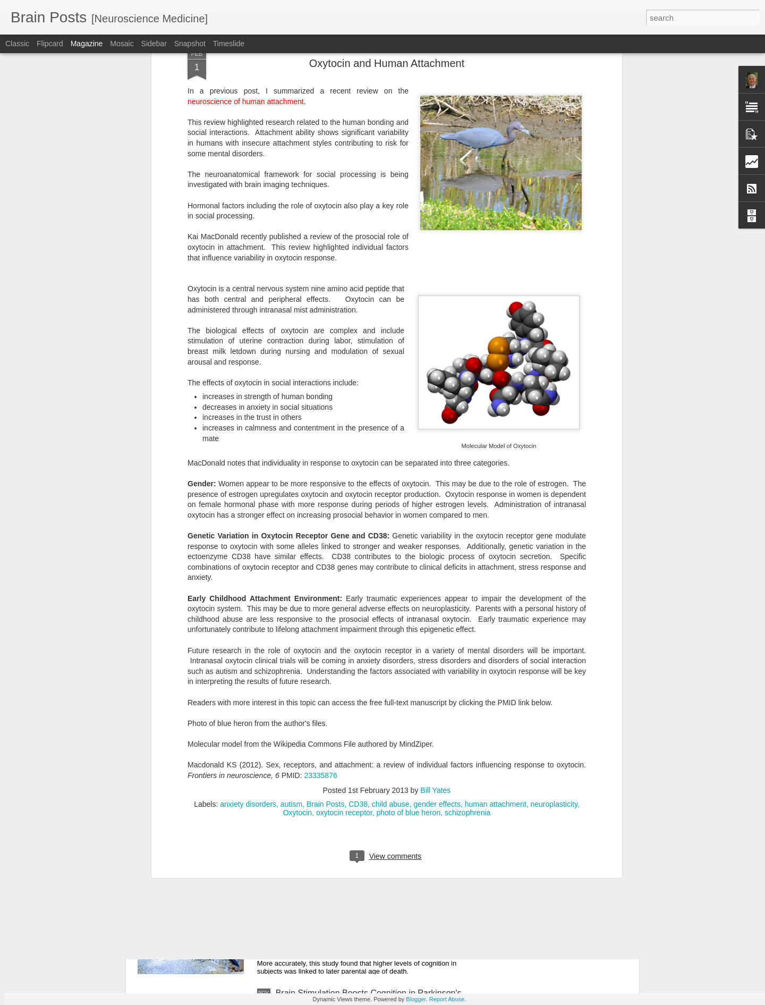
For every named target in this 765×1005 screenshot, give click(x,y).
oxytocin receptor (344, 651)
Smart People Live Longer (325, 872)
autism (291, 643)
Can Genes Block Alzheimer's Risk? (343, 751)
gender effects (436, 643)
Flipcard (50, 43)
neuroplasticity (553, 643)
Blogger (416, 999)
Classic (17, 43)
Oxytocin (297, 651)
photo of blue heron (409, 651)
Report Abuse (447, 999)
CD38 (358, 643)
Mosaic (121, 43)
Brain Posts (326, 643)
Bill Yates (435, 629)
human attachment (495, 643)
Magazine (87, 43)
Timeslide (228, 43)
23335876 (320, 614)
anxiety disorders (248, 643)
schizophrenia (467, 651)
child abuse (391, 643)
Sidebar (154, 43)
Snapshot (190, 43)
